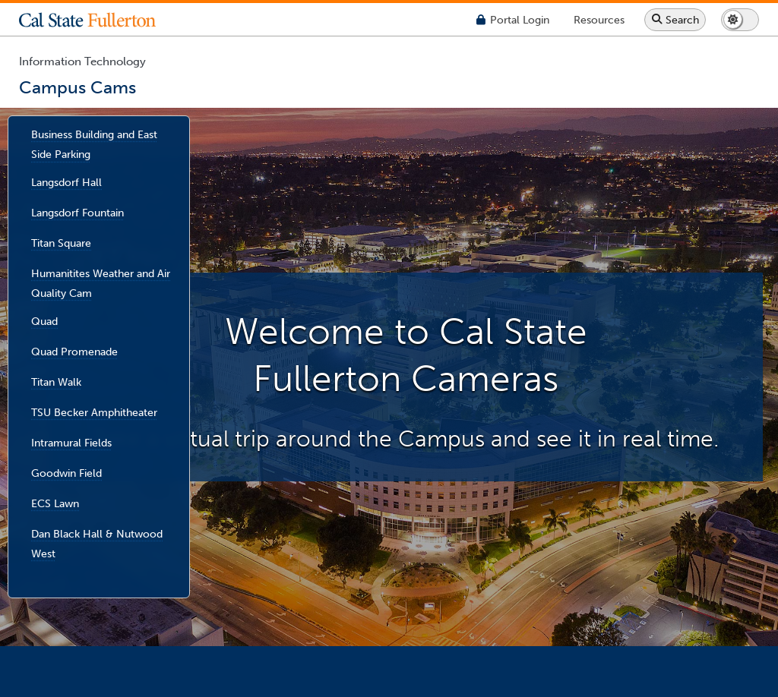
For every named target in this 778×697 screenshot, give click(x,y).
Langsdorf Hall (66, 181)
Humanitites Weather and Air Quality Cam (100, 282)
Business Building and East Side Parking (94, 144)
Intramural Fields (71, 442)
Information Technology (82, 61)
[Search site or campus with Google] (675, 19)
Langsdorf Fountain (77, 212)
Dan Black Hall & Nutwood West (97, 543)
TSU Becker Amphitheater (94, 411)
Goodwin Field (66, 472)
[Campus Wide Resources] (599, 19)
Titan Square (61, 242)
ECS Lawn (55, 502)
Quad (44, 320)
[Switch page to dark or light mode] (740, 19)
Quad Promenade (74, 351)
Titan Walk (56, 381)
